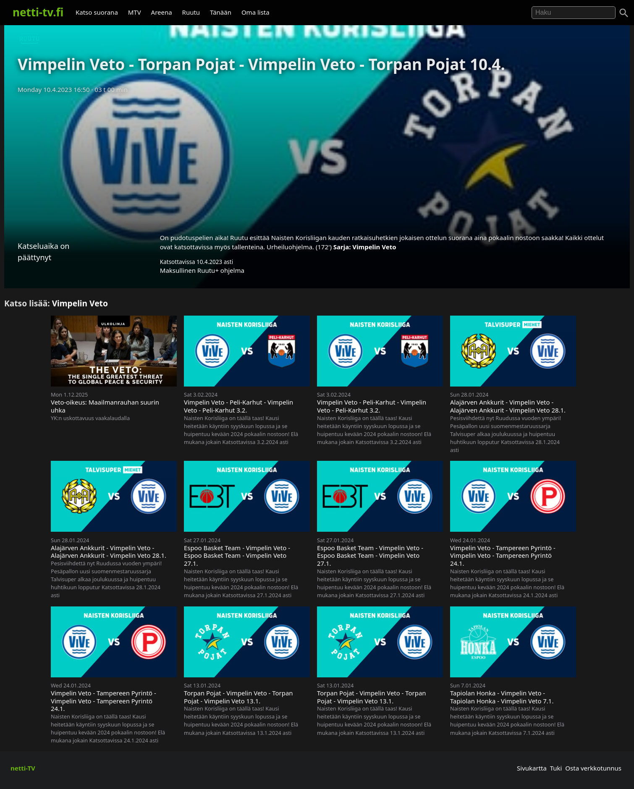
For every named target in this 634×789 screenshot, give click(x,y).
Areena (161, 12)
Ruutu (191, 12)
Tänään (220, 12)
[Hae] (574, 12)
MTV (134, 12)
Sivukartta (532, 768)
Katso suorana (97, 12)
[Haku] (624, 13)
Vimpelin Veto (374, 247)
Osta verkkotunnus (593, 768)
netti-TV (22, 768)
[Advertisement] (317, 160)
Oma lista (255, 12)
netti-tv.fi (38, 12)
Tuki (556, 768)
